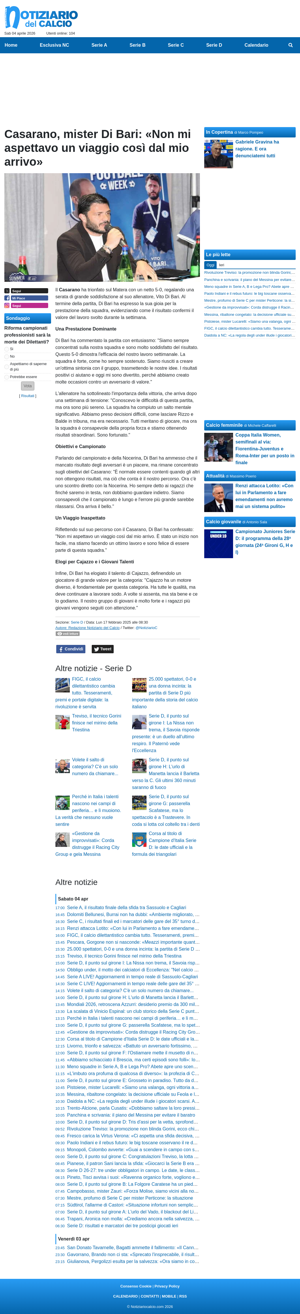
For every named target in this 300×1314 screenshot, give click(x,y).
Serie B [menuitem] (137, 45)
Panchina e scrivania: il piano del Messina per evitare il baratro (131, 1115)
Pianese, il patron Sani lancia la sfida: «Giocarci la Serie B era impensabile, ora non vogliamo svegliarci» (174, 1163)
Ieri (221, 265)
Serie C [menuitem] (176, 45)
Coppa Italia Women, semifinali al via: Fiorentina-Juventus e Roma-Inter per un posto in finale (264, 449)
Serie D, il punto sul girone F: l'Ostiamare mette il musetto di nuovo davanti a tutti (149, 1052)
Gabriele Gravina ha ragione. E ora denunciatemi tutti (257, 148)
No (12, 356)
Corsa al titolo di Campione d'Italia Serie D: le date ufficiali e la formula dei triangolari (153, 1039)
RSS (183, 1296)
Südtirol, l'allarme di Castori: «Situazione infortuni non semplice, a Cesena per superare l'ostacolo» (168, 1204)
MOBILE (169, 1296)
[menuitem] (290, 45)
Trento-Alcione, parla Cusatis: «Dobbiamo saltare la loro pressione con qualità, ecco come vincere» (168, 1108)
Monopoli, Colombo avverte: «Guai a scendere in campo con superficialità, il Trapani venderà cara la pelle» (176, 1149)
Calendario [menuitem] (257, 45)
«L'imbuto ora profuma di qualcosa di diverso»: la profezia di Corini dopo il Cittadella (153, 1073)
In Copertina (219, 132)
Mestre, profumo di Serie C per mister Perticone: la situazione (130, 1198)
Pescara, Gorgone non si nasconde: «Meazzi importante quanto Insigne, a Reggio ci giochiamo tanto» (171, 942)
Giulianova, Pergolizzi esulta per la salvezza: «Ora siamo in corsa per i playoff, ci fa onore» (160, 1261)
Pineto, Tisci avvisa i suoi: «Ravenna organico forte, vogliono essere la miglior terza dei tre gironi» (167, 1177)
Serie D (77, 622)
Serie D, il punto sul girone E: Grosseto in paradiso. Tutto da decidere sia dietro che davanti (160, 1080)
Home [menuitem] (11, 45)
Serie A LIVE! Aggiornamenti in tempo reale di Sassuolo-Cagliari (132, 976)
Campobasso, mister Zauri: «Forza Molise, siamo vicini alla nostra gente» (142, 1191)
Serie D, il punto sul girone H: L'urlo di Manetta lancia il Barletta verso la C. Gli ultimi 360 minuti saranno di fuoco (165, 773)
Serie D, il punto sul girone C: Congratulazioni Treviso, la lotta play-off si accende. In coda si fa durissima (174, 1156)
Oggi (210, 265)
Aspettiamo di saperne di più (28, 366)
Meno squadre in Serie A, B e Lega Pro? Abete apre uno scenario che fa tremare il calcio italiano (166, 1066)
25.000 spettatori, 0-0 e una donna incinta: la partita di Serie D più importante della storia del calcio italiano (165, 693)
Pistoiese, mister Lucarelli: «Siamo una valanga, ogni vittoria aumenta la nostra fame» (155, 1087)
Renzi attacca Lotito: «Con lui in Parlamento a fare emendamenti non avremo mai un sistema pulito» (169, 928)
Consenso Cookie (135, 1286)
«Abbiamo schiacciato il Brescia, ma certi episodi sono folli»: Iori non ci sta (143, 1059)
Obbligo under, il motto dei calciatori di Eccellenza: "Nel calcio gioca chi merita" (147, 969)
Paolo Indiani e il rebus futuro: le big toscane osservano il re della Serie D (142, 1142)
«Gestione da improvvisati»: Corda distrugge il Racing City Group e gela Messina (150, 1032)
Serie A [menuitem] (99, 45)
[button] (27, 386)
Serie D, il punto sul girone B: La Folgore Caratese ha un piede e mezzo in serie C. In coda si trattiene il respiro (180, 1184)
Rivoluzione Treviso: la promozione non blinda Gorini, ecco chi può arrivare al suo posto (157, 1128)
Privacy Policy (167, 1286)
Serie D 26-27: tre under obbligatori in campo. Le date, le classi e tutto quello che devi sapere (162, 1170)
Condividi (71, 649)
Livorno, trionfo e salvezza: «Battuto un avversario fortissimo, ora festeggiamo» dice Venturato (163, 1045)
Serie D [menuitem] (214, 45)
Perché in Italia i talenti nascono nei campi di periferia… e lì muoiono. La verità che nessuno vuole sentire (88, 810)
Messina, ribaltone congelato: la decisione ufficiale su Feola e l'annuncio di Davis (149, 1094)
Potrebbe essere (23, 377)
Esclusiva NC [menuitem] (54, 45)
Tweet (103, 649)
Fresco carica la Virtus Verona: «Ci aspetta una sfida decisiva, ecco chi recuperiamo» (154, 1135)
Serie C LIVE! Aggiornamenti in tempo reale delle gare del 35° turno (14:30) (144, 983)
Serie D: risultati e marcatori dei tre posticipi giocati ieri (122, 1225)
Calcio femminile (224, 425)
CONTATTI (150, 1296)
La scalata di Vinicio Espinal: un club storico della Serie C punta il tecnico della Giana (154, 1011)
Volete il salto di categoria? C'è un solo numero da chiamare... (95, 766)
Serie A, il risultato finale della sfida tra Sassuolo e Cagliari (126, 907)
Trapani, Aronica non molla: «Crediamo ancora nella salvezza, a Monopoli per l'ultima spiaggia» (164, 1218)
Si (11, 349)
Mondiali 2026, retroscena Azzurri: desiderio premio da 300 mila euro (137, 1004)
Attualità (215, 475)
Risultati (27, 396)
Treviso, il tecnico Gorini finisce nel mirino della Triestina (96, 722)
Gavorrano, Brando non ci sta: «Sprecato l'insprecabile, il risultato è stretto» (144, 1254)
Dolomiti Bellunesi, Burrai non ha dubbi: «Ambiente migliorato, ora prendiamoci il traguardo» (161, 914)
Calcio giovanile (223, 521)
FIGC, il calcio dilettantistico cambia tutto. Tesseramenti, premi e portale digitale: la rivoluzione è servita (85, 693)
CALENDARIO (125, 1296)
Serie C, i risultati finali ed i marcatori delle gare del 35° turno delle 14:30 (141, 921)
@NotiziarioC (147, 628)
